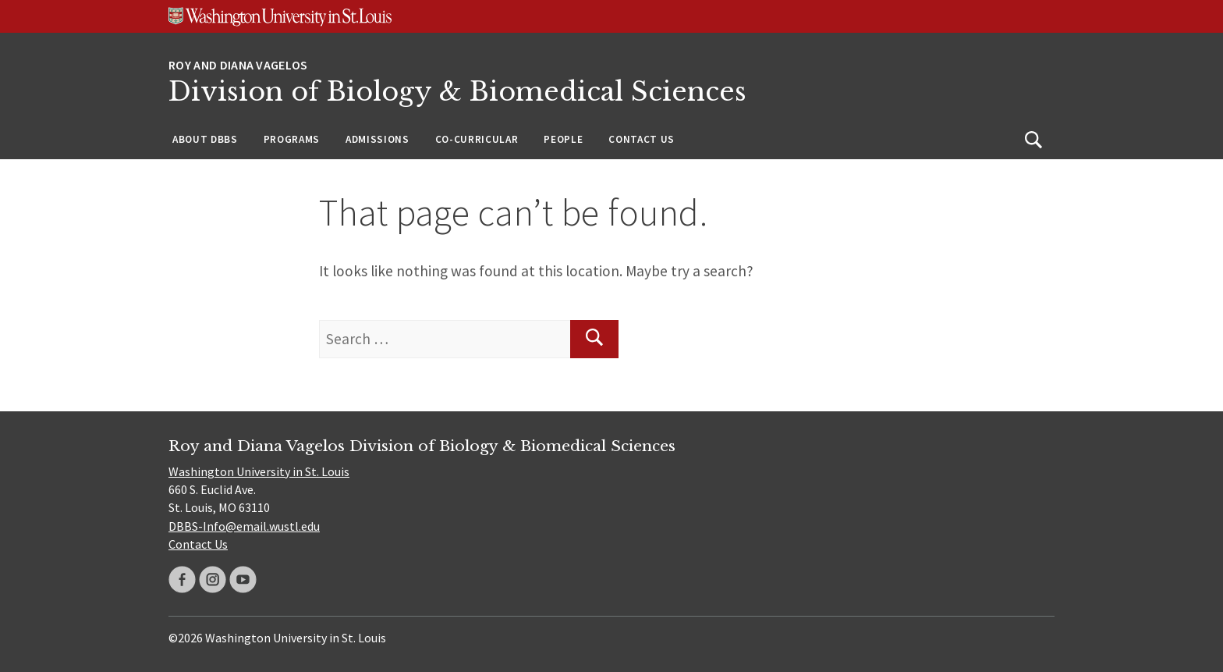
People (563, 139)
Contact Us (641, 139)
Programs (292, 139)
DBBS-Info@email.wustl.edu (244, 526)
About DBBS (205, 139)
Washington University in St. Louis (258, 471)
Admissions (377, 139)
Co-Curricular (477, 139)
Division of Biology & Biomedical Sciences (457, 92)
